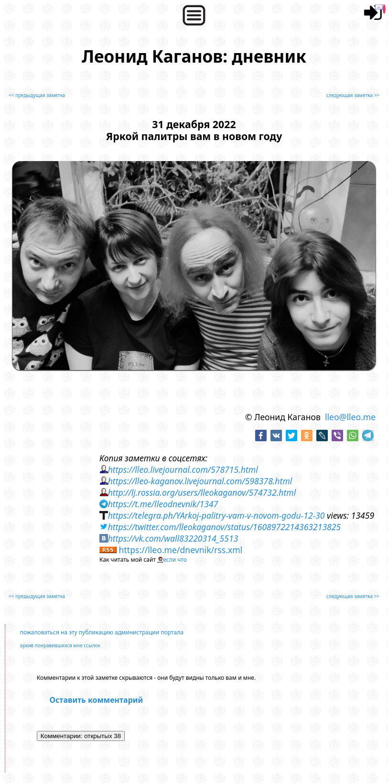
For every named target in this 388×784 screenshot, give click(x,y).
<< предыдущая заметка (37, 95)
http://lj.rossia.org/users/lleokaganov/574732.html (202, 492)
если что (175, 559)
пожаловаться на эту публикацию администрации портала (101, 632)
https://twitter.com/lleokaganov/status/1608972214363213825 (224, 527)
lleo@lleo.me (350, 417)
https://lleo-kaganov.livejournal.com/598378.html (200, 481)
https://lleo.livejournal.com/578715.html (183, 469)
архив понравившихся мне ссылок (60, 645)
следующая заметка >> (352, 95)
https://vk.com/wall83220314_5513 (173, 538)
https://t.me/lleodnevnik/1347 (163, 504)
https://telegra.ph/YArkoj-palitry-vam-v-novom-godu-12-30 (216, 515)
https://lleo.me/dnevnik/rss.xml (181, 549)
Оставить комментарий (96, 700)
